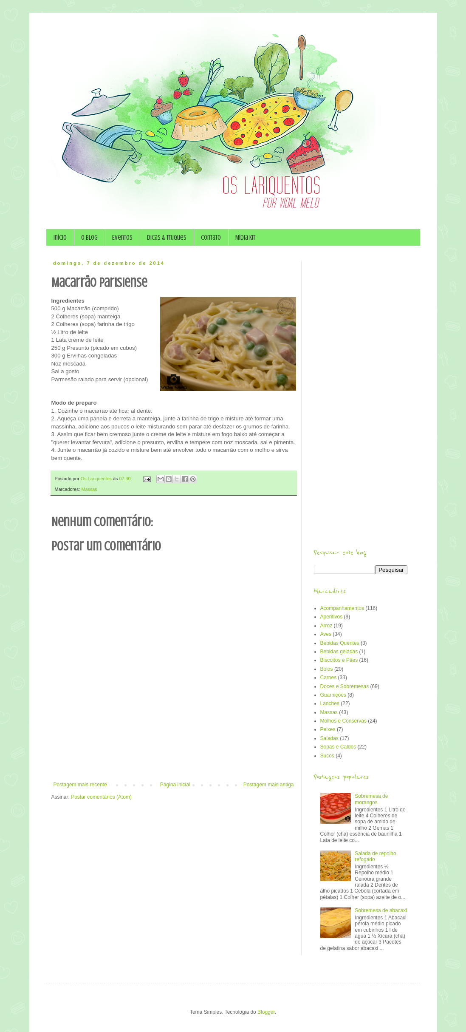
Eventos (122, 237)
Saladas (329, 738)
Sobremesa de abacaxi (381, 910)
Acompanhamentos (342, 608)
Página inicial (175, 785)
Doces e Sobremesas (344, 686)
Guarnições (333, 695)
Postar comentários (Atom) (101, 797)
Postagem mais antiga (268, 785)
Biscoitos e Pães (339, 660)
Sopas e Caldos (338, 747)
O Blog (89, 237)
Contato (211, 237)
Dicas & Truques (166, 237)
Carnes (328, 677)
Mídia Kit (245, 237)
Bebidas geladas (339, 652)
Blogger (266, 1012)
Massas (89, 489)
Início (60, 237)
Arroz (326, 626)
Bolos (326, 669)
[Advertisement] (173, 758)
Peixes (328, 729)
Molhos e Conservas (343, 721)
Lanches (329, 703)
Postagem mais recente (80, 785)
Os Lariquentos (97, 478)
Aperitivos (331, 617)
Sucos (327, 756)
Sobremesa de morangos (371, 799)
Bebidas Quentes (339, 643)
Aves (325, 634)
